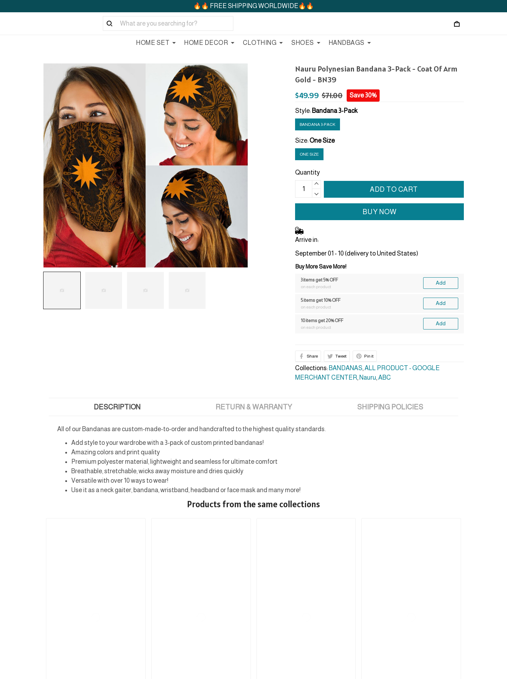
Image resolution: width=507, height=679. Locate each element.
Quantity (307, 172)
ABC (384, 377)
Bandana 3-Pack (335, 110)
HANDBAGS (350, 42)
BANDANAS (345, 368)
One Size (322, 140)
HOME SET (156, 42)
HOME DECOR (209, 42)
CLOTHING (263, 42)
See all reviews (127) (64, 538)
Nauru (367, 377)
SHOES (305, 42)
